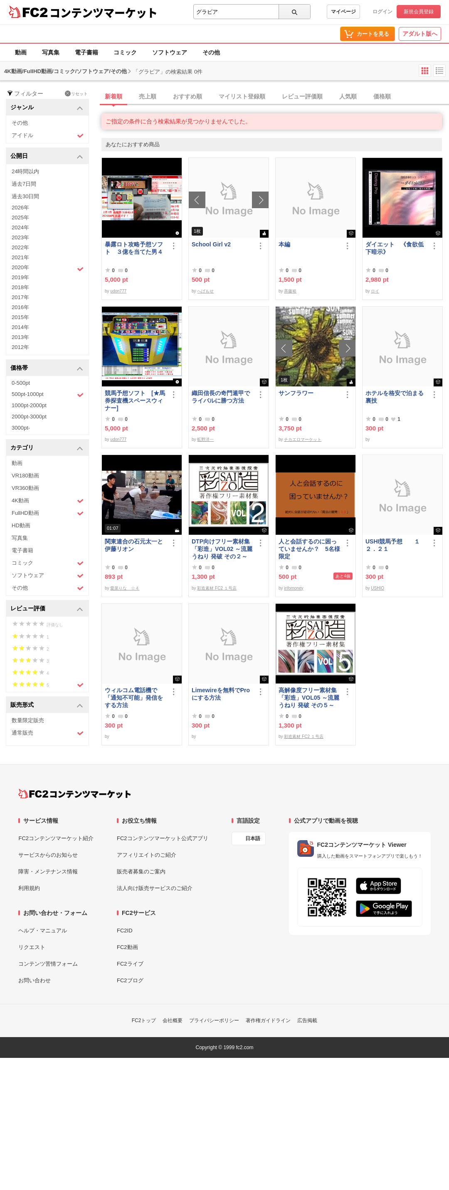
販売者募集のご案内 (141, 871)
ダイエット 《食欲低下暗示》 (394, 248)
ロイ (375, 291)
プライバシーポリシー (214, 1020)
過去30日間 (25, 196)
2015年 (20, 317)
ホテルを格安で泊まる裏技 (394, 397)
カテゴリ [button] (46, 448)
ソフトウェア (169, 52)
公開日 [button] (46, 156)
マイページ (343, 12)
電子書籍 (86, 52)
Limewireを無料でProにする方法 (221, 694)
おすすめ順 (187, 96)
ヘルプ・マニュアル (42, 930)
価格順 (382, 96)
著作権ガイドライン (268, 1020)
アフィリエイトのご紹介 (146, 855)
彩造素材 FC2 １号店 (216, 588)
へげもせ (205, 291)
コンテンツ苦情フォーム (48, 964)
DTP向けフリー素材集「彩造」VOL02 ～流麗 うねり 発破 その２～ (222, 549)
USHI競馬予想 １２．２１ (392, 545)
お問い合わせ (34, 980)
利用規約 (29, 888)
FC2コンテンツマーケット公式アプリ (162, 838)
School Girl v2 (211, 244)
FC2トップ (144, 1020)
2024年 (20, 227)
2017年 (20, 297)
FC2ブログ (130, 980)
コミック (125, 52)
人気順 (348, 96)
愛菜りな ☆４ (124, 588)
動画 (21, 52)
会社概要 (173, 1020)
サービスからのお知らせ (48, 855)
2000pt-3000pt (29, 416)
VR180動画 (25, 475)
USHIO (377, 588)
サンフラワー (296, 393)
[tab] (275, 97)
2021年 (20, 257)
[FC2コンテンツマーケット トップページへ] (74, 793)
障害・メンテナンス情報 (48, 871)
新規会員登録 (419, 12)
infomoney (293, 588)
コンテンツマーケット (103, 12)
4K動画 (48, 500)
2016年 (20, 307)
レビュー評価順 (302, 96)
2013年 (20, 337)
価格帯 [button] (46, 368)
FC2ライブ (130, 964)
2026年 (20, 207)
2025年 (20, 217)
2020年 (48, 268)
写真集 (50, 52)
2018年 (20, 287)
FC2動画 (127, 947)
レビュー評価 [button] (46, 609)
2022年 (20, 247)
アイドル (48, 135)
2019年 (20, 277)
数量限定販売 (28, 720)
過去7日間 (24, 184)
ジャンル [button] (46, 108)
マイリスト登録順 (242, 96)
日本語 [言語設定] (252, 838)
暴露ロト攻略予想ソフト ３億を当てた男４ (134, 248)
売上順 (147, 96)
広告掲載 (307, 1020)
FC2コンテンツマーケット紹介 (56, 838)
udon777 (118, 291)
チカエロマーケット (302, 439)
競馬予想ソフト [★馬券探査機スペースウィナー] (135, 400)
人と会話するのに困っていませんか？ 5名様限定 (309, 549)
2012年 (20, 347)
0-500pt (21, 383)
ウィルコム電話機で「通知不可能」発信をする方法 (134, 697)
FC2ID (125, 930)
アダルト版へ (419, 33)
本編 (284, 244)
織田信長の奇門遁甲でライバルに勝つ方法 (221, 397)
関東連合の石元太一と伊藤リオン (134, 545)
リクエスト (31, 947)
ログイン (382, 12)
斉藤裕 (290, 291)
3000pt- (21, 428)
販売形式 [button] (46, 705)
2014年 (20, 327)
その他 (211, 52)
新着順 (113, 96)
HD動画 (21, 525)
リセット (76, 93)
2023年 (20, 237)
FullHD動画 (48, 513)
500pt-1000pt (48, 394)
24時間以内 (25, 171)
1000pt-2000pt (29, 405)
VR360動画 (25, 488)
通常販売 (48, 733)
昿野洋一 (205, 439)
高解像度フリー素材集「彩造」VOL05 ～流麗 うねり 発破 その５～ (309, 697)
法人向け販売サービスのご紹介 (154, 888)
